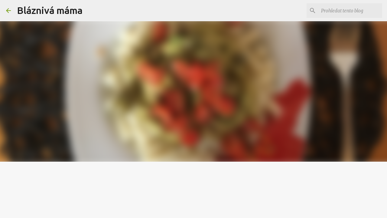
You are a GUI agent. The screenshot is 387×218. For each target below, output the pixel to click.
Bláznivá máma (50, 10)
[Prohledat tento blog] (350, 10)
